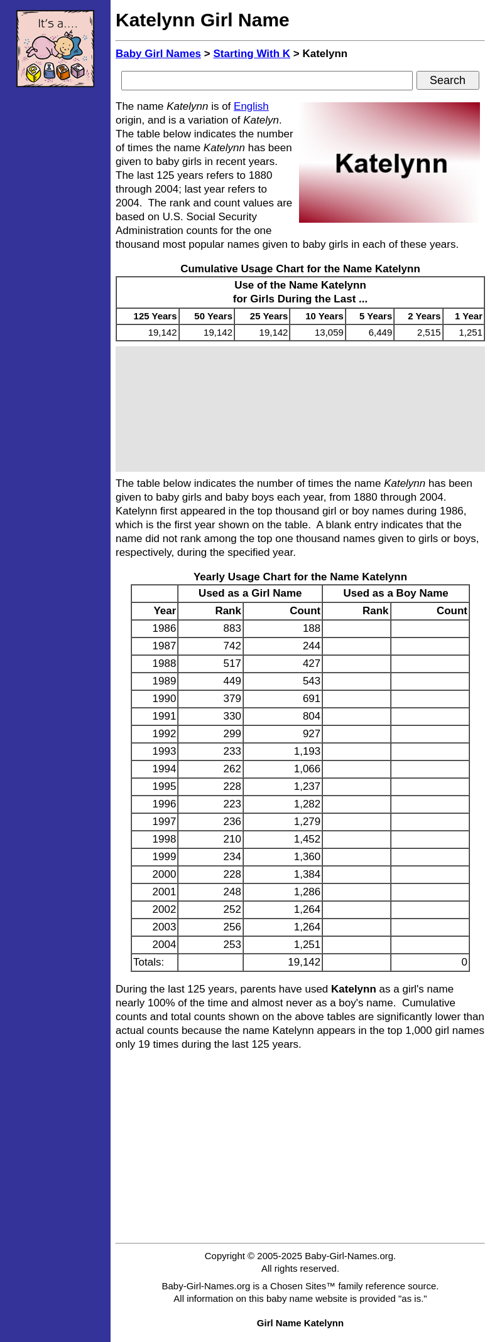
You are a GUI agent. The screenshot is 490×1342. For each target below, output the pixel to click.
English (251, 106)
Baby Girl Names (158, 54)
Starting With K (251, 54)
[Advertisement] (55, 285)
